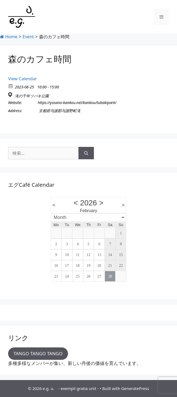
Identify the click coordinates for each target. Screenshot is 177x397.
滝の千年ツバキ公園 (32, 96)
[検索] (86, 153)
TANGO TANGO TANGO (38, 353)
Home (9, 37)
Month (60, 217)
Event (28, 37)
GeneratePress (135, 388)
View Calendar (22, 79)
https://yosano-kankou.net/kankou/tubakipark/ (77, 102)
